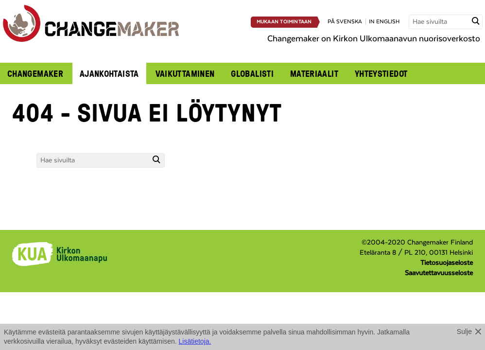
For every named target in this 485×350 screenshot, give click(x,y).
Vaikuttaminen (185, 73)
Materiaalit (314, 73)
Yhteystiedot (381, 73)
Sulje (464, 331)
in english (384, 21)
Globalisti (252, 73)
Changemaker (35, 73)
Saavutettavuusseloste (439, 273)
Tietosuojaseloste (446, 263)
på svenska (345, 21)
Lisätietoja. (195, 341)
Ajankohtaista (109, 73)
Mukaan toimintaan (284, 22)
